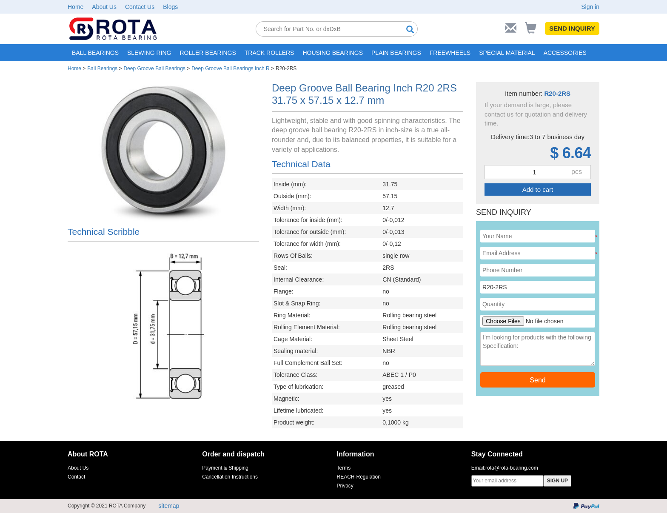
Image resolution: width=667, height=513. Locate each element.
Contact (76, 477)
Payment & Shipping (225, 468)
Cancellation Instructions (230, 477)
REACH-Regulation (359, 477)
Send (537, 380)
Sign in (590, 6)
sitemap (168, 505)
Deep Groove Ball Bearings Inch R (230, 68)
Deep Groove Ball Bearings (154, 68)
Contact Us (139, 6)
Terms (344, 468)
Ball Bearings (102, 68)
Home (75, 6)
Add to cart (537, 189)
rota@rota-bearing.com (511, 468)
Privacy (345, 486)
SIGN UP (557, 481)
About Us (104, 6)
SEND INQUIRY (572, 28)
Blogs (170, 6)
